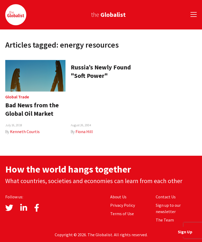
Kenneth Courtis (25, 131)
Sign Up (185, 231)
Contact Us (166, 196)
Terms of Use (122, 213)
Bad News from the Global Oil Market (32, 109)
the (108, 15)
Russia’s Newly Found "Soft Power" (101, 71)
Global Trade (17, 96)
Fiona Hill (84, 131)
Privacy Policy (122, 205)
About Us (118, 196)
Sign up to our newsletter (168, 208)
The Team (165, 220)
